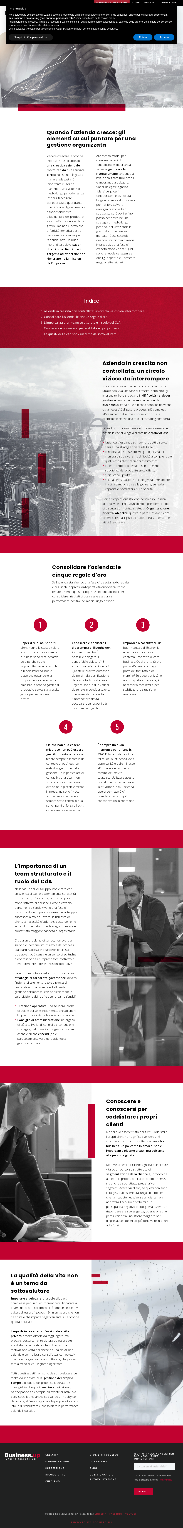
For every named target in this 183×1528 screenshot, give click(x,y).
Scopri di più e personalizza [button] (30, 37)
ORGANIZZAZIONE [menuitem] (57, 1461)
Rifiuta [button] (143, 37)
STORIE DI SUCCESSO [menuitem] (104, 1454)
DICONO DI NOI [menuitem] (56, 1474)
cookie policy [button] (108, 18)
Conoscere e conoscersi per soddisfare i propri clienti (82, 328)
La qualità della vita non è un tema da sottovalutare (80, 334)
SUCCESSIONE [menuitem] (54, 1468)
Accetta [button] (164, 37)
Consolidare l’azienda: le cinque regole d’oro (75, 317)
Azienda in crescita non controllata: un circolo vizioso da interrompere (94, 311)
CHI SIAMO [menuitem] (52, 1481)
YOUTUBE (131, 1513)
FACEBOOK (116, 1513)
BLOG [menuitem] (93, 1468)
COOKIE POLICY (102, 1522)
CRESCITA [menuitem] (51, 1454)
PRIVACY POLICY (81, 1522)
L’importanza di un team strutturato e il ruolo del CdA (82, 322)
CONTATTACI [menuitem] (98, 1461)
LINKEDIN (101, 1513)
